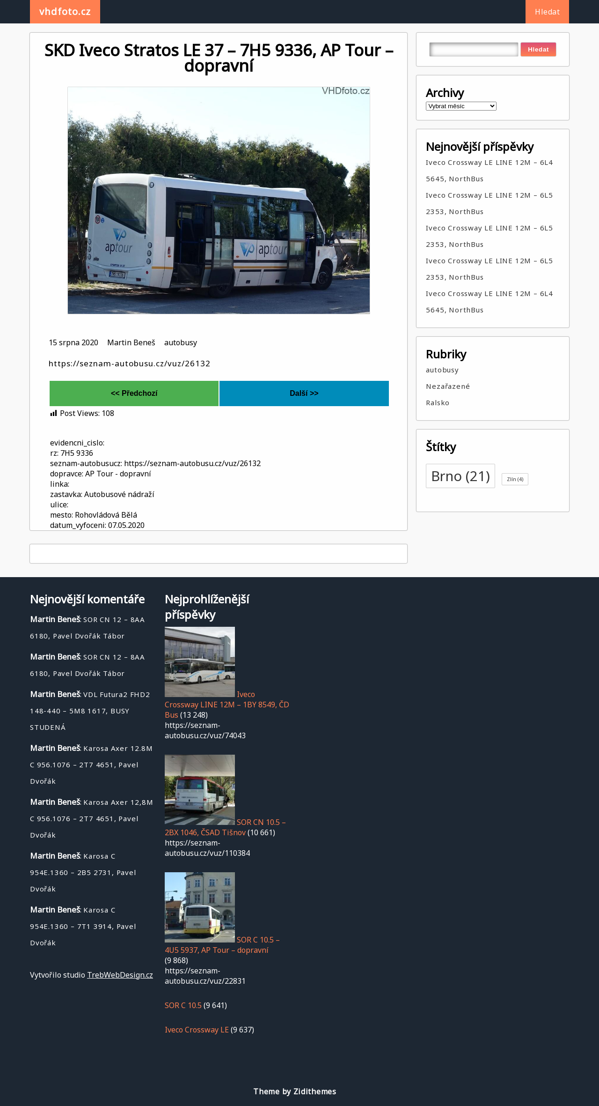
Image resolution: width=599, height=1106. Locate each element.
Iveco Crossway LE (197, 1029)
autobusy (180, 342)
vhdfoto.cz (65, 11)
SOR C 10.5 (183, 1005)
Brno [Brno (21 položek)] (460, 476)
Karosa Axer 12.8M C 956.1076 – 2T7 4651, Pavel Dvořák (91, 764)
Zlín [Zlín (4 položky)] (515, 479)
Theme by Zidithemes (294, 1091)
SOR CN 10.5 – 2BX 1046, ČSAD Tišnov (225, 827)
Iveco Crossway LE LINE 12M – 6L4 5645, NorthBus (489, 170)
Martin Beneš (131, 342)
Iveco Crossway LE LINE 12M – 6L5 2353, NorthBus (489, 203)
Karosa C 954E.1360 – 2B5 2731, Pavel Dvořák (83, 872)
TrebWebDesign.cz (120, 975)
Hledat (547, 12)
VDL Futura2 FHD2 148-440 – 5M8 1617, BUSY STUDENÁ (90, 711)
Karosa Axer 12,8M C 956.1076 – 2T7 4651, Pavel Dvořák (91, 818)
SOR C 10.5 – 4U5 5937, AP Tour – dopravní (222, 945)
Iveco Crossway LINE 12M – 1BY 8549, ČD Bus (227, 704)
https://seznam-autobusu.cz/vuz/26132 (130, 363)
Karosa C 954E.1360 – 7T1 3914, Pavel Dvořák (83, 926)
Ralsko (438, 402)
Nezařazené (448, 386)
